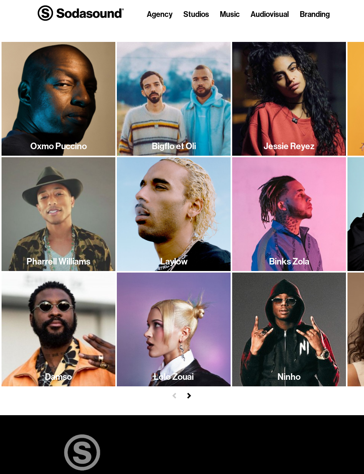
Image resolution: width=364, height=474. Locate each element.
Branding (315, 14)
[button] (174, 394)
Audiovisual (270, 14)
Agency (160, 14)
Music (230, 14)
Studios (196, 14)
